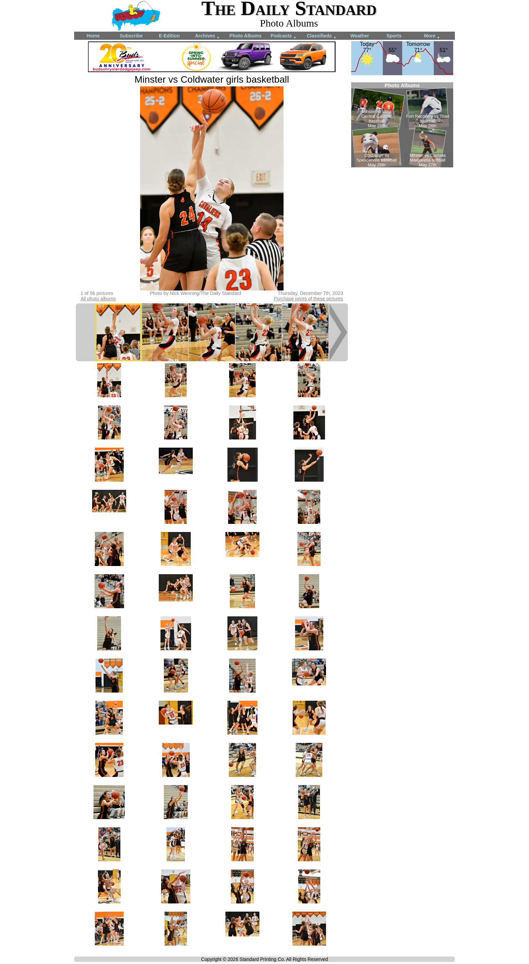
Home (93, 35)
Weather (360, 35)
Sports (394, 35)
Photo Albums (245, 35)
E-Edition (169, 35)
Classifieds (322, 36)
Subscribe (131, 35)
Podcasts (283, 36)
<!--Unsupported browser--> (402, 124)
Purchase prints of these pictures (308, 298)
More (432, 36)
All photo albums (98, 298)
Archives (207, 36)
